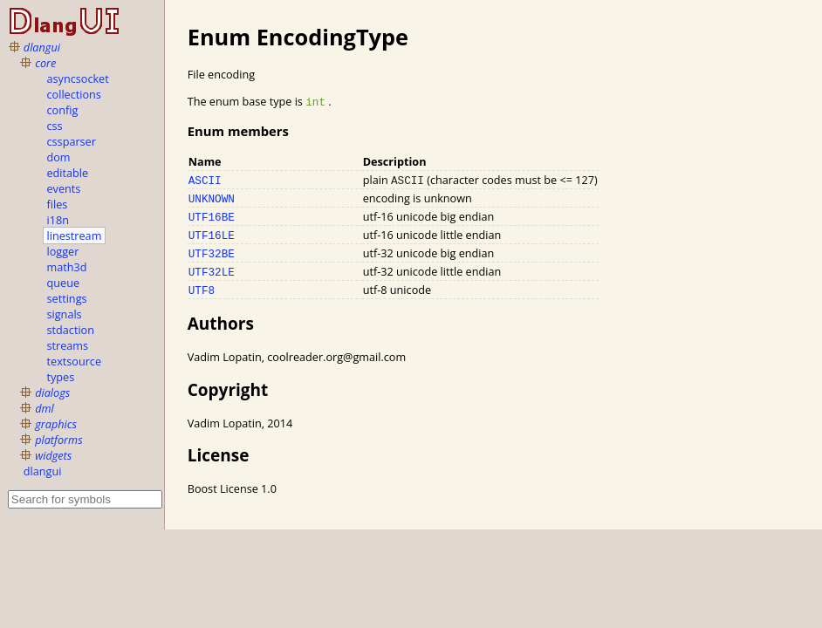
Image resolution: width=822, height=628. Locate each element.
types (61, 377)
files (57, 204)
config (63, 110)
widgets (53, 455)
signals (64, 314)
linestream (74, 235)
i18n (58, 220)
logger (63, 251)
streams (68, 345)
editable (68, 173)
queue (63, 282)
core (45, 63)
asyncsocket (78, 78)
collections (74, 94)
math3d (67, 267)
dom (59, 157)
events (64, 188)
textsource (74, 361)
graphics (56, 424)
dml (44, 408)
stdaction (70, 330)
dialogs (52, 392)
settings (67, 298)
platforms (58, 439)
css (55, 125)
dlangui (42, 47)
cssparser (71, 141)
